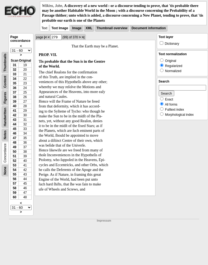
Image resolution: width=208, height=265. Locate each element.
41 (14, 111)
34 (14, 79)
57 (14, 183)
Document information (149, 28)
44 (14, 124)
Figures (5, 97)
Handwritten (5, 117)
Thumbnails (5, 63)
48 (14, 142)
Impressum (104, 220)
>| (83, 37)
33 (14, 74)
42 (14, 115)
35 (14, 83)
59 (14, 193)
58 (14, 188)
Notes (5, 134)
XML (89, 28)
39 (14, 101)
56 (14, 179)
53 (14, 165)
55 (14, 174)
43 (14, 120)
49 (14, 147)
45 (14, 129)
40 (14, 106)
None (5, 171)
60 (14, 197)
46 (14, 133)
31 (14, 65)
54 (14, 170)
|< (45, 37)
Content (5, 82)
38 (14, 97)
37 (14, 92)
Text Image (59, 28)
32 (14, 70)
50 (14, 152)
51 (14, 156)
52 (14, 161)
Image (76, 28)
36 (14, 88)
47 (14, 138)
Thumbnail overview (111, 28)
